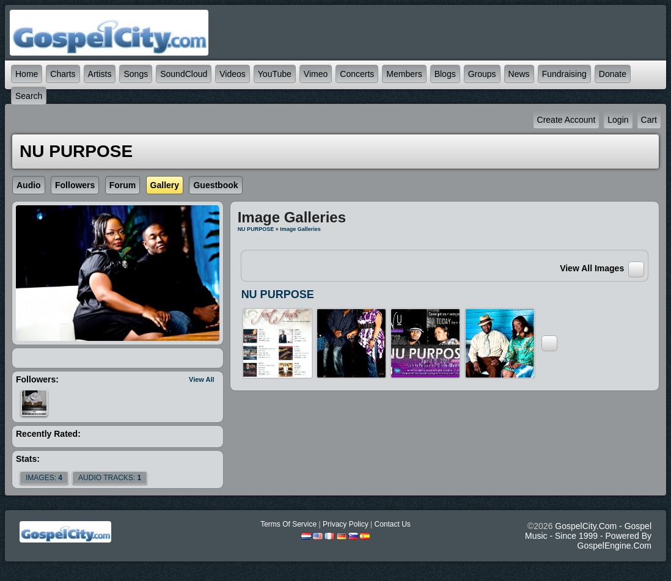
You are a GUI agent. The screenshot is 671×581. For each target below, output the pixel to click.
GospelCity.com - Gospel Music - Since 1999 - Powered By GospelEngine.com (588, 535)
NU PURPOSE (256, 229)
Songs (135, 74)
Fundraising (564, 74)
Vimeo (316, 74)
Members (404, 74)
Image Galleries (300, 229)
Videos (232, 74)
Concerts (357, 74)
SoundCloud (183, 74)
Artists (100, 74)
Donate (612, 74)
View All (202, 379)
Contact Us (392, 524)
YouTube (275, 74)
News (519, 74)
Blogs (445, 74)
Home (26, 74)
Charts (62, 74)
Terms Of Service (288, 524)
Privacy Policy (346, 524)
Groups (482, 74)
